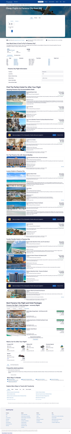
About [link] (6, 414)
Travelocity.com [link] (8, 4)
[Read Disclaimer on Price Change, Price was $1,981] (58, 321)
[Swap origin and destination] (26, 24)
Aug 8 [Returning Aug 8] (57, 24)
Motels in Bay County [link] (10, 397)
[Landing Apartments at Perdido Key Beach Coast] (45, 323)
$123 (49, 59)
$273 (49, 63)
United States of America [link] (17, 4)
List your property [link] (8, 417)
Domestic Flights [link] (23, 419)
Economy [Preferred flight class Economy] (60, 21)
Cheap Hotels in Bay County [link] (11, 399)
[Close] (69, 431)
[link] (14, 380)
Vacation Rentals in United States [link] (25, 416)
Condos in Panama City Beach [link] (40, 392)
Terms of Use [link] (38, 417)
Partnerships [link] (7, 419)
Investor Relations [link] (8, 422)
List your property (51, 1)
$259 (49, 62)
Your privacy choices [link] (39, 422)
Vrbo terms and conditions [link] (39, 419)
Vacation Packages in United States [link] (26, 417)
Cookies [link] (37, 416)
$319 (49, 64)
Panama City (16, 62)
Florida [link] (22, 4)
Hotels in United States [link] (24, 414)
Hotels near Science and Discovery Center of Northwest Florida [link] (16, 395)
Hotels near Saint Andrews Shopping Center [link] (42, 395)
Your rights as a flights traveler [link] (56, 422)
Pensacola (15, 59)
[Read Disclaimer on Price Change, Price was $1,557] (58, 312)
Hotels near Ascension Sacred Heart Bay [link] (13, 392)
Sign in (64, 1)
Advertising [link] (7, 425)
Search (35, 30)
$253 (49, 61)
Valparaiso (15, 60)
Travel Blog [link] (22, 427)
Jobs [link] (6, 416)
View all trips (35, 339)
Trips (60, 1)
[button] (35, 386)
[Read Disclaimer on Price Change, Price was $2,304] (58, 330)
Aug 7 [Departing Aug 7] (48, 24)
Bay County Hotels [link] (38, 399)
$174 (49, 60)
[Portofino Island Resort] (45, 332)
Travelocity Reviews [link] (23, 422)
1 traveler (54, 21)
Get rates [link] (62, 166)
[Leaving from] (17, 24)
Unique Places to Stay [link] (24, 425)
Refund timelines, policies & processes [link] (57, 419)
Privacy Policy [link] (38, 414)
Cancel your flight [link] (54, 417)
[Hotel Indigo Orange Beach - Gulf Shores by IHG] (45, 314)
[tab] (31, 18)
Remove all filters (27, 308)
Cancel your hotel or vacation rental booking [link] (57, 416)
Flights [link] (12, 4)
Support (57, 1)
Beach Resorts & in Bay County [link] (40, 397)
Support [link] (53, 414)
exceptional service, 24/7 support (19, 40)
